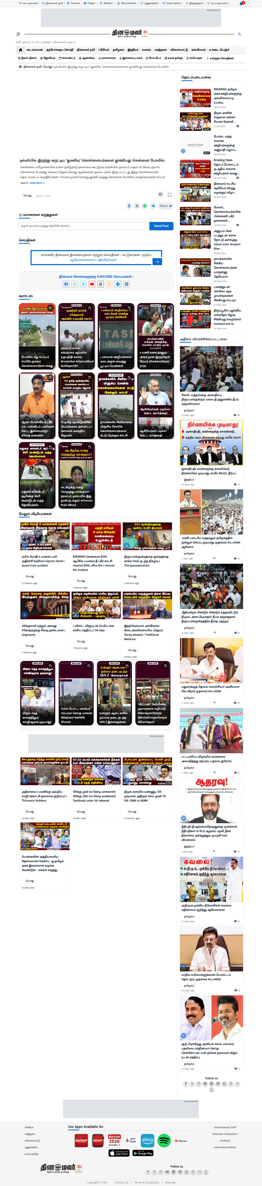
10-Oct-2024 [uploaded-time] (220, 154)
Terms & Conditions (146, 1182)
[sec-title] (96, 215)
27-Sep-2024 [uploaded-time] (220, 304)
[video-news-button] (24, 546)
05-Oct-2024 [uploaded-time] (220, 197)
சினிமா (29, 1127)
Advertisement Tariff (225, 1127)
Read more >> (38, 183)
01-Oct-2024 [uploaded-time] (220, 253)
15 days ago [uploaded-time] (187, 633)
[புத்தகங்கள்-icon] (149, 3)
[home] (20, 50)
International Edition (225, 1147)
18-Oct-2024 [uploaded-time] (220, 107)
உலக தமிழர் (31, 1154)
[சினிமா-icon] (106, 3)
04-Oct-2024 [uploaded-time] (220, 225)
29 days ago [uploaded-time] (188, 990)
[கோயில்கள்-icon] (126, 3)
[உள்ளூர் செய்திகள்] (220, 58)
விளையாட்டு (32, 1140)
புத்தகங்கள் (31, 1147)
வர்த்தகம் (29, 1134)
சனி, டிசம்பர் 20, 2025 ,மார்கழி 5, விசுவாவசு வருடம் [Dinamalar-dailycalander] (46, 42)
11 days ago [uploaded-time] (187, 772)
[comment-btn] (238, 126)
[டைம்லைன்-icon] (28, 3)
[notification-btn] (241, 4)
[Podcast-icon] (73, 3)
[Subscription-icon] (171, 3)
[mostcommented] (211, 369)
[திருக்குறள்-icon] (194, 3)
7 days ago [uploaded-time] (187, 851)
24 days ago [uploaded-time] (187, 1068)
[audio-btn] (215, 558)
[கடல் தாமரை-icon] (217, 3)
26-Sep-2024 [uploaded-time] (220, 328)
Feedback (225, 1140)
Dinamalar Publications (225, 1134)
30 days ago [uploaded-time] (188, 484)
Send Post (161, 226)
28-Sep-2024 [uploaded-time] (220, 281)
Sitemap (170, 1182)
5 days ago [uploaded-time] (187, 558)
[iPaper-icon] (89, 3)
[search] (239, 34)
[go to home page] (129, 34)
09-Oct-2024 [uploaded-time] (220, 178)
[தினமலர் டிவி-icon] (52, 3)
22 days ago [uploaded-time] (187, 921)
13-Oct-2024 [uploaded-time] (220, 126)
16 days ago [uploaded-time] (187, 415)
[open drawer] (18, 34)
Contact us (121, 1182)
